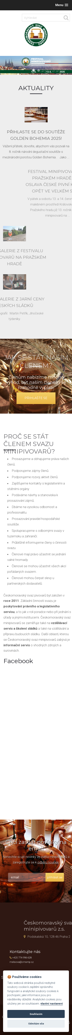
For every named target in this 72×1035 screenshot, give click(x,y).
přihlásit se (54, 877)
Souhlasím (36, 1014)
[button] (61, 5)
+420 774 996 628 (25, 957)
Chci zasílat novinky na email (36, 845)
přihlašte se (36, 398)
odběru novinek (48, 862)
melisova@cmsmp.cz (25, 960)
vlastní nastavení (52, 1003)
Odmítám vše (36, 1023)
